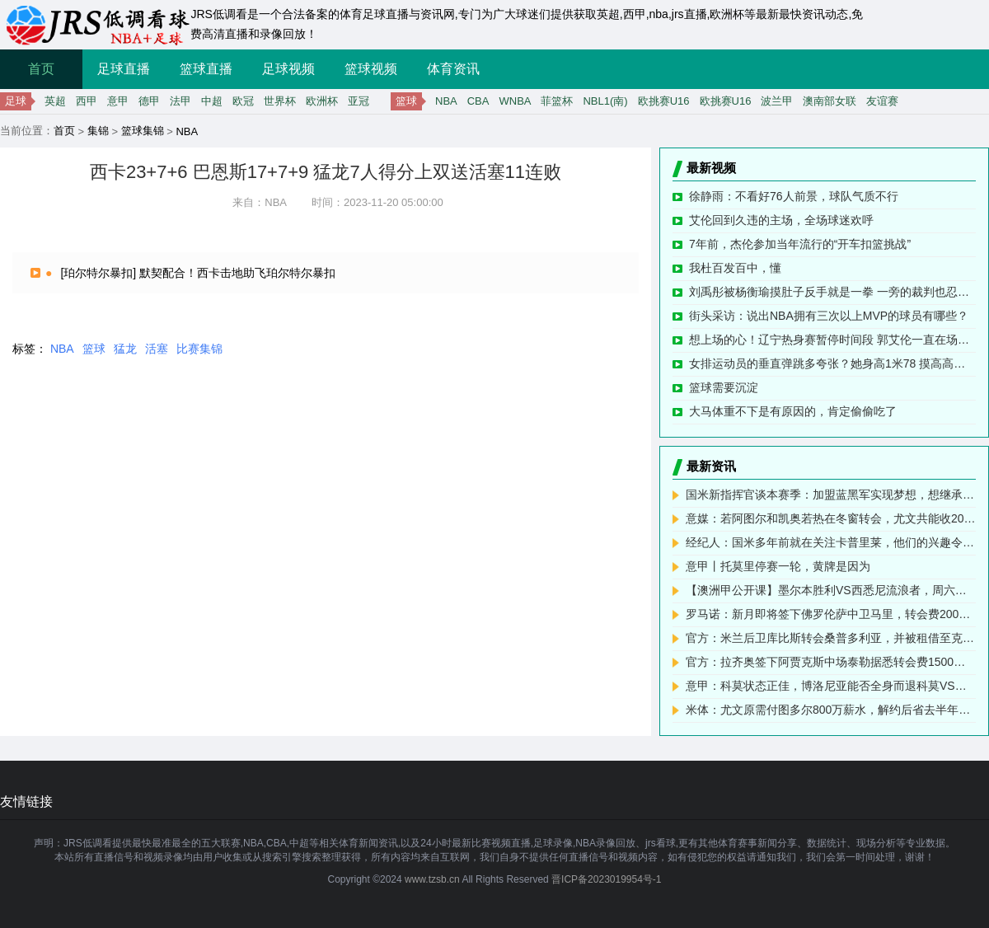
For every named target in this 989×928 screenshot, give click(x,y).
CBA (478, 101)
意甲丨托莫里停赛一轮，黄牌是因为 (778, 566)
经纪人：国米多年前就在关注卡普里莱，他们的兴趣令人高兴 (831, 542)
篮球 (93, 348)
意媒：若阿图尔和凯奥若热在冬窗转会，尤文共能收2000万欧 (831, 518)
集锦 (98, 130)
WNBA (515, 101)
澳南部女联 (829, 101)
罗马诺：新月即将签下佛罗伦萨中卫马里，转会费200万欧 (831, 614)
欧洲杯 (322, 101)
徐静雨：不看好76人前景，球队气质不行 (793, 196)
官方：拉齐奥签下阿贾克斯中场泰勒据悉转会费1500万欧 (831, 661)
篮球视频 (371, 69)
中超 (212, 101)
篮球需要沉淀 (723, 387)
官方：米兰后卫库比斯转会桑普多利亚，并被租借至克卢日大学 (831, 637)
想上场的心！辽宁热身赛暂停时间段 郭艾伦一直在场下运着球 (832, 339)
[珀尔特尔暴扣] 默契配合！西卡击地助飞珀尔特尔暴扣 (197, 272)
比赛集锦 (199, 348)
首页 (41, 69)
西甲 (86, 101)
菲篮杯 (557, 101)
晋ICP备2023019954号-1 (606, 879)
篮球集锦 (142, 130)
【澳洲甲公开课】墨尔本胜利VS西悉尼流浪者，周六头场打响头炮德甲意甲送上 (831, 590)
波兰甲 (777, 101)
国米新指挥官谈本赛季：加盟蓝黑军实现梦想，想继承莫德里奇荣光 (831, 494)
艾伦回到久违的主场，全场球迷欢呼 (781, 220)
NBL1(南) (605, 101)
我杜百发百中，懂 (735, 267)
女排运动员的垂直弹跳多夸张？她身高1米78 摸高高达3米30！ (832, 363)
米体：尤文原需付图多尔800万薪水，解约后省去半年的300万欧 (831, 709)
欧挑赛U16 (664, 101)
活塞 (156, 348)
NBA (446, 101)
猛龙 (125, 348)
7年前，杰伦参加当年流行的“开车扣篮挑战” (800, 244)
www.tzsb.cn (432, 879)
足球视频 (288, 69)
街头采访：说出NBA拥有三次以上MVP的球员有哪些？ (828, 315)
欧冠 (243, 101)
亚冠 (358, 101)
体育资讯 (453, 69)
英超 (55, 101)
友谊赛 (882, 101)
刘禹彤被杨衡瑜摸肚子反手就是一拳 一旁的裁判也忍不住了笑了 (832, 291)
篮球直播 (206, 69)
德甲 (149, 101)
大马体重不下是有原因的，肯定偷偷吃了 (793, 411)
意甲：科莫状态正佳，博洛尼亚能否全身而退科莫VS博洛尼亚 (831, 685)
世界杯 (280, 101)
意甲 (118, 101)
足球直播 (123, 69)
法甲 (180, 101)
